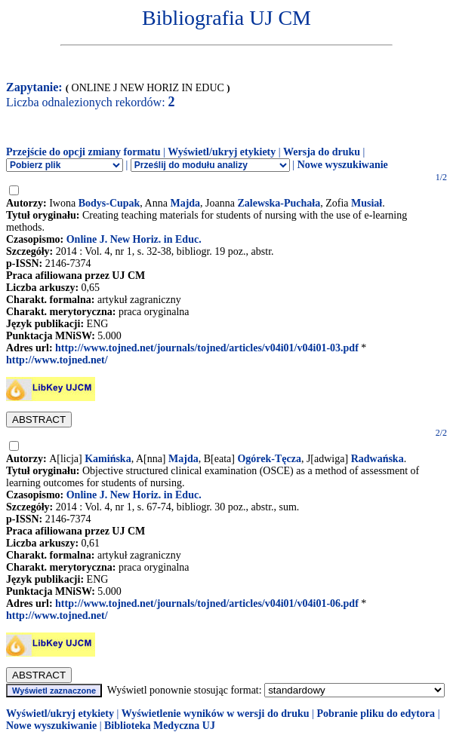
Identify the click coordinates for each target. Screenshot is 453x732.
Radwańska (377, 458)
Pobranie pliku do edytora (375, 713)
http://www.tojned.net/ (57, 360)
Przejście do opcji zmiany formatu (83, 152)
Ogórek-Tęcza (269, 458)
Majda (185, 203)
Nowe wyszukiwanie (342, 164)
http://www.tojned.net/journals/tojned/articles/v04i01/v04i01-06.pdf (207, 603)
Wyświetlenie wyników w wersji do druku (216, 713)
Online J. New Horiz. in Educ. (134, 239)
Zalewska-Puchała (278, 203)
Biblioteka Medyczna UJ (159, 725)
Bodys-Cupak (109, 203)
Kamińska (108, 458)
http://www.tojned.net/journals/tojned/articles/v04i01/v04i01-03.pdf (207, 348)
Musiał (366, 203)
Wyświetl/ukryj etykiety (222, 152)
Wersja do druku (321, 152)
